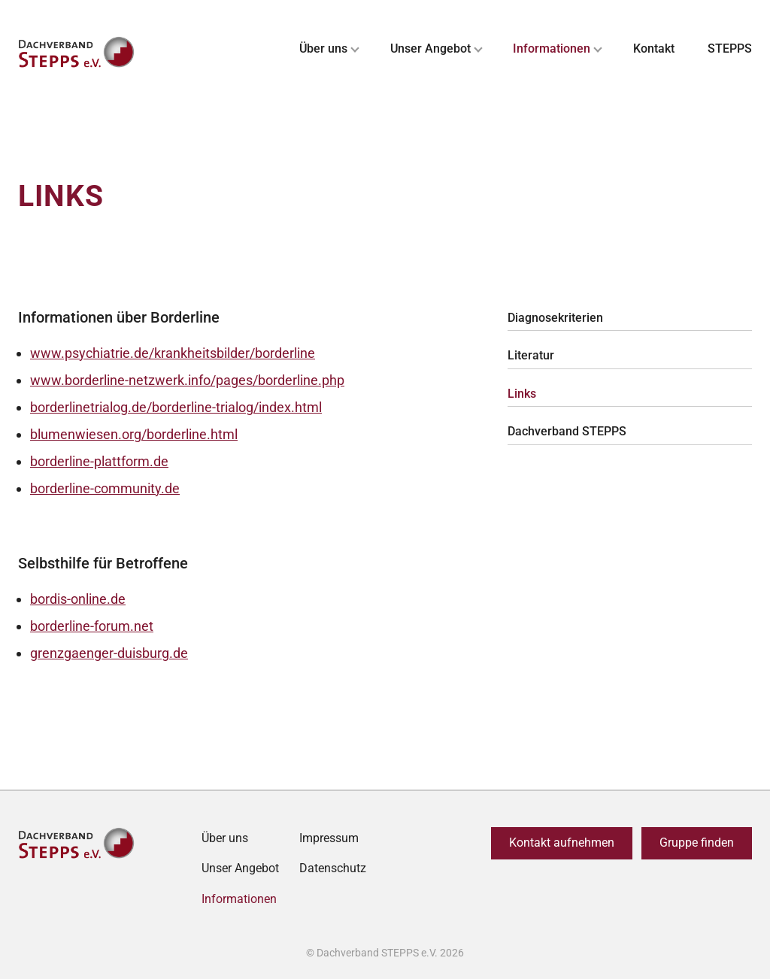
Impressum (329, 838)
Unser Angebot (430, 48)
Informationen (551, 48)
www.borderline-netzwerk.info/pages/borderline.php (187, 380)
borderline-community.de (105, 488)
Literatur (531, 355)
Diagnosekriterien (555, 318)
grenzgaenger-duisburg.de (109, 653)
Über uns (323, 48)
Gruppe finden (696, 842)
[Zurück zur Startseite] (78, 52)
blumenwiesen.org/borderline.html (134, 434)
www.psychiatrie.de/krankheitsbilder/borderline (172, 353)
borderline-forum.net (91, 626)
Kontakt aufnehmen (561, 842)
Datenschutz (332, 868)
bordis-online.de (78, 599)
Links (522, 393)
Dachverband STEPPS (567, 431)
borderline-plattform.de (99, 461)
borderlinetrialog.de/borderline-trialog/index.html (176, 407)
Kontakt (654, 48)
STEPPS (730, 48)
